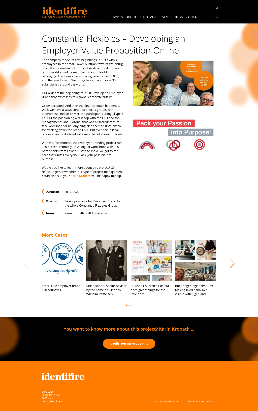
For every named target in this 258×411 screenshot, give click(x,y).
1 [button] (126, 305)
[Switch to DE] (209, 17)
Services (116, 17)
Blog (179, 17)
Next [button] (232, 264)
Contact (193, 17)
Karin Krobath (81, 176)
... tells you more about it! (129, 343)
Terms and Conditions (200, 401)
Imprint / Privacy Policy (167, 401)
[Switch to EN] (216, 17)
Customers (148, 17)
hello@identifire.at (52, 401)
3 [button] (131, 305)
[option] (62, 269)
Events (166, 17)
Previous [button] (25, 264)
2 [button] (129, 305)
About (131, 17)
